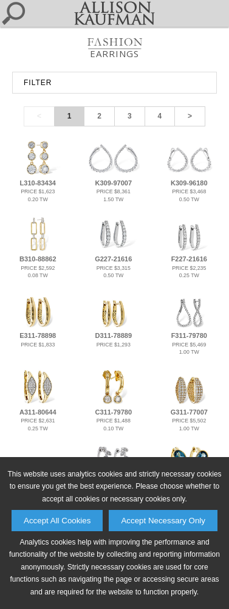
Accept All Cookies (57, 520)
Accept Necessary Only (163, 520)
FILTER (38, 82)
